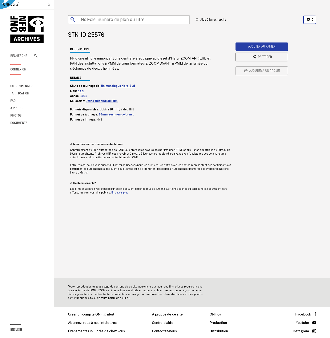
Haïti (80, 91)
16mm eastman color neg (116, 114)
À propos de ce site (167, 314)
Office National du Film (102, 101)
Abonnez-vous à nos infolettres (92, 323)
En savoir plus (119, 192)
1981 (83, 96)
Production (218, 323)
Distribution (219, 331)
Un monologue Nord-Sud (118, 86)
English (16, 329)
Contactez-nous (164, 331)
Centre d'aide (162, 323)
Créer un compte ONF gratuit (91, 314)
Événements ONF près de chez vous (96, 331)
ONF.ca (215, 314)
